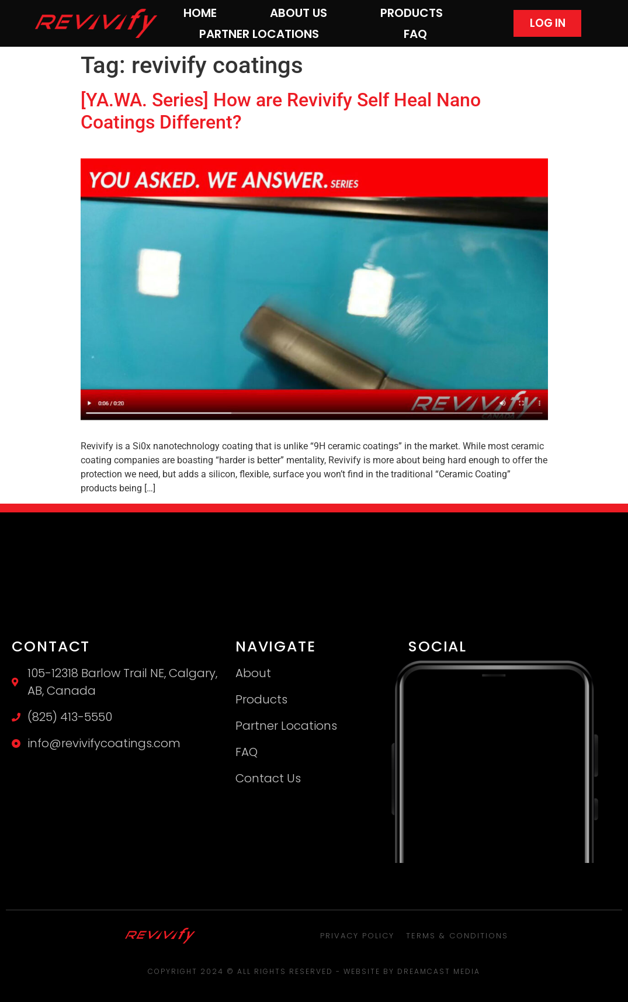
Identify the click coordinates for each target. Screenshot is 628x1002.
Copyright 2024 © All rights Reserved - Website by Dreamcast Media (314, 971)
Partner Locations (259, 34)
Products (411, 13)
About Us (298, 13)
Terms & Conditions (457, 935)
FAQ (415, 34)
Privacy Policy (357, 935)
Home (200, 13)
